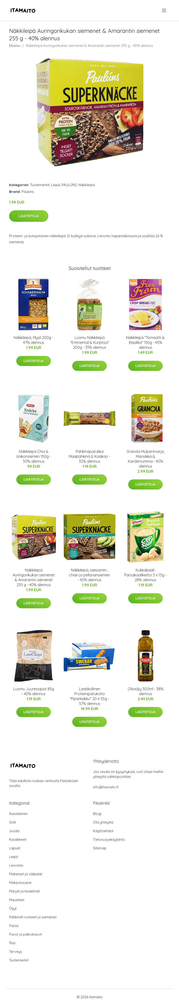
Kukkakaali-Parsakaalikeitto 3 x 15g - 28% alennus (145, 575)
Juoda (14, 831)
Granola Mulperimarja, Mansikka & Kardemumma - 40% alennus (145, 458)
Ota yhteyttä (103, 822)
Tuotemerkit (39, 185)
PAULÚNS (69, 185)
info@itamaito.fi (106, 787)
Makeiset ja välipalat (25, 874)
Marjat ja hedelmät (24, 891)
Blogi (97, 813)
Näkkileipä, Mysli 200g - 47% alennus (33, 340)
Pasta (13, 925)
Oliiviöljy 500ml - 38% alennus (145, 691)
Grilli (12, 822)
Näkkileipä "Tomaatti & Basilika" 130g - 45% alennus (145, 342)
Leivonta (16, 865)
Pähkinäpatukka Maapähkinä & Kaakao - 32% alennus (89, 456)
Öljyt (13, 908)
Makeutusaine (20, 882)
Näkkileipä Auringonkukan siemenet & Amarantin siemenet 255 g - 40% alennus (34, 577)
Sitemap (99, 848)
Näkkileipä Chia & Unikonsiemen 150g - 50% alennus (33, 456)
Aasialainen (18, 813)
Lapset (14, 848)
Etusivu (14, 45)
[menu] (164, 10)
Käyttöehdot (103, 831)
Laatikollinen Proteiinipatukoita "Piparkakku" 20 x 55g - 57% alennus (89, 696)
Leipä (55, 185)
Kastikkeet (17, 839)
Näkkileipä (86, 185)
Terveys (15, 951)
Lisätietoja (29, 216)
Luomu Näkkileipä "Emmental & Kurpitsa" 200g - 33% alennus (89, 342)
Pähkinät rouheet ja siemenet (32, 917)
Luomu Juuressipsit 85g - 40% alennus (33, 691)
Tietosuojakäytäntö (109, 839)
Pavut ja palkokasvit (25, 934)
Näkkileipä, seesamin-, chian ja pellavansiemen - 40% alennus (89, 575)
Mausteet (16, 900)
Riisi (12, 943)
